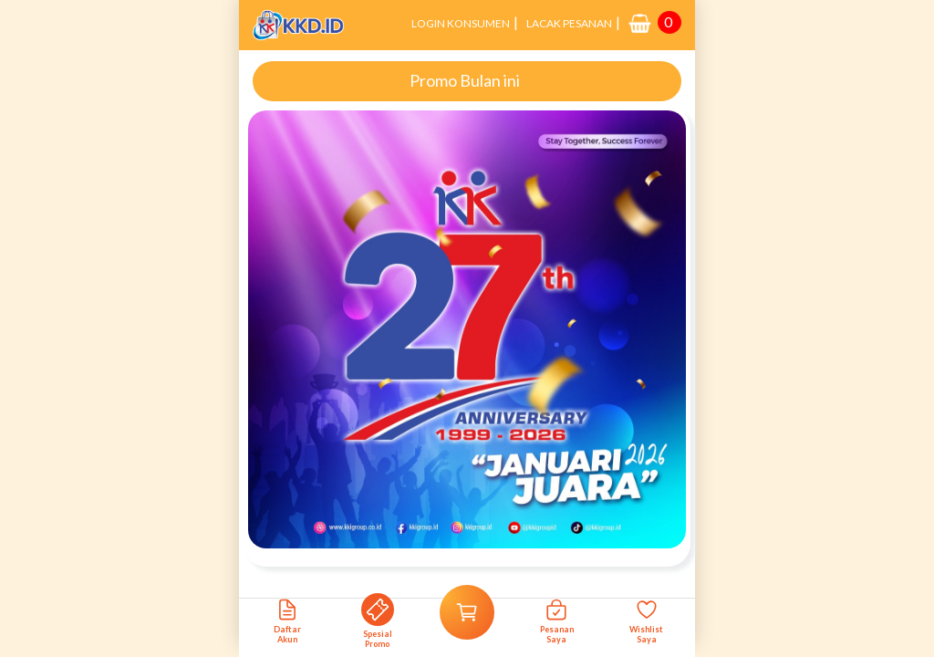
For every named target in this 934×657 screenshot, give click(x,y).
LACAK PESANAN (569, 23)
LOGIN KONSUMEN (460, 23)
